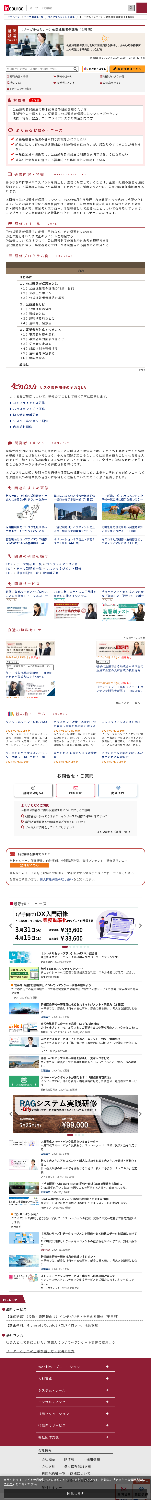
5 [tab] (81, 947)
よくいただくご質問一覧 (112, 832)
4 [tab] (77, 947)
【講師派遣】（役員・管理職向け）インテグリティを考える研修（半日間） (63, 1316)
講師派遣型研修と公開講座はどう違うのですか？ (55, 822)
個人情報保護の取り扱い (56, 879)
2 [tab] (70, 947)
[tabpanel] (75, 925)
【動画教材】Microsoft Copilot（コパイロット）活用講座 (52, 1325)
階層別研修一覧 (28, 573)
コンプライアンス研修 (29, 403)
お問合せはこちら (129, 69)
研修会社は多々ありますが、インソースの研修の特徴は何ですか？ (66, 816)
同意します (75, 1493)
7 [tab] (88, 947)
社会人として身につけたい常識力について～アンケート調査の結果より (60, 1342)
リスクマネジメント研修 (30, 421)
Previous (11, 925)
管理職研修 (51, 573)
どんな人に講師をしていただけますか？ (50, 827)
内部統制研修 (22, 427)
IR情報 (69, 1459)
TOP (9, 564)
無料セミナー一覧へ (128, 702)
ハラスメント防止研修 (29, 409)
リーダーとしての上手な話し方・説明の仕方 (40, 1351)
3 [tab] (74, 947)
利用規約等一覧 (54, 1473)
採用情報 (93, 1459)
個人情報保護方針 (77, 1466)
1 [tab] (65, 947)
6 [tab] (85, 947)
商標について (80, 1473)
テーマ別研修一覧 (29, 564)
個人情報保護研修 (26, 415)
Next (140, 925)
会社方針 (48, 1466)
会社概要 (48, 1459)
